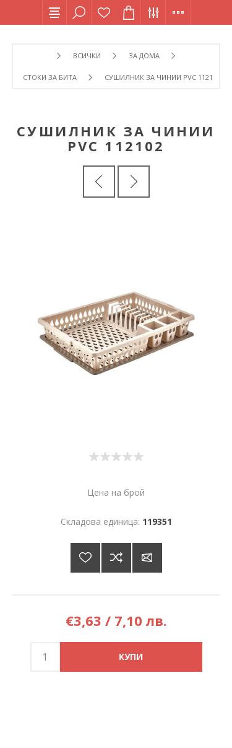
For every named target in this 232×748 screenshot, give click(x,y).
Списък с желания (104, 12)
